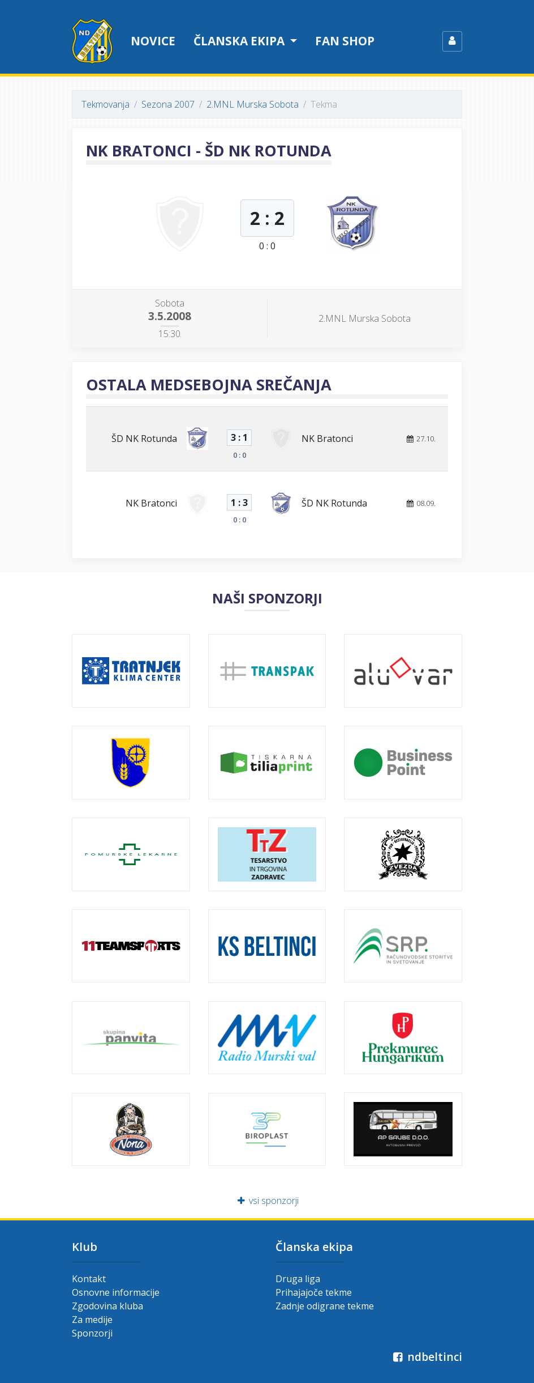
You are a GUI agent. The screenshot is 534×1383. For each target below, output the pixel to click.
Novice (153, 41)
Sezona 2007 (168, 104)
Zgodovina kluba (107, 1306)
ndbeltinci (426, 1356)
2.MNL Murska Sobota (252, 104)
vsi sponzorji (267, 1200)
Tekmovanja (105, 104)
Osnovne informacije (116, 1292)
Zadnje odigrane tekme (324, 1306)
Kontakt (89, 1279)
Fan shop (344, 41)
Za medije (92, 1319)
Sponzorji (92, 1333)
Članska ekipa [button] (240, 41)
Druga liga (297, 1279)
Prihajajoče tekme (313, 1292)
